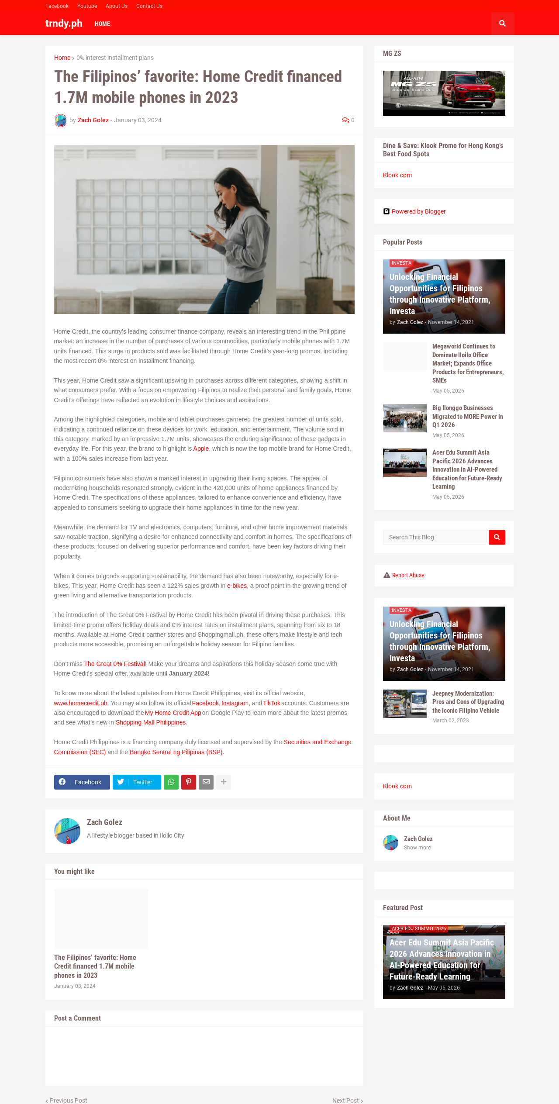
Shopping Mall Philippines (151, 722)
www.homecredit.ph (80, 703)
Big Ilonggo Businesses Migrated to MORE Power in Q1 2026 (467, 416)
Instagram (234, 703)
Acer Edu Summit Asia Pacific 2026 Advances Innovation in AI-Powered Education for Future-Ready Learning (467, 469)
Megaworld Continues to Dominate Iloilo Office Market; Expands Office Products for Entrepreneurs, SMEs (468, 363)
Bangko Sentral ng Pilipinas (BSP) (176, 752)
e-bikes (237, 585)
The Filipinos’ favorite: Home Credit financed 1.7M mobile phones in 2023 (95, 966)
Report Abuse (408, 575)
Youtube (87, 6)
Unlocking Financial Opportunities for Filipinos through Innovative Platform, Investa (440, 294)
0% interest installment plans (115, 58)
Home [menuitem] (102, 23)
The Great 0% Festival (114, 663)
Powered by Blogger (414, 211)
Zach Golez (104, 822)
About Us (117, 6)
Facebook (57, 6)
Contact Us (149, 6)
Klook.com (397, 175)
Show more (417, 848)
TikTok (271, 703)
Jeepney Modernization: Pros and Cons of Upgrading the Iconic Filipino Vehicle (468, 702)
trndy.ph (64, 23)
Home (62, 58)
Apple (201, 448)
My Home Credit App (173, 712)
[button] (502, 23)
